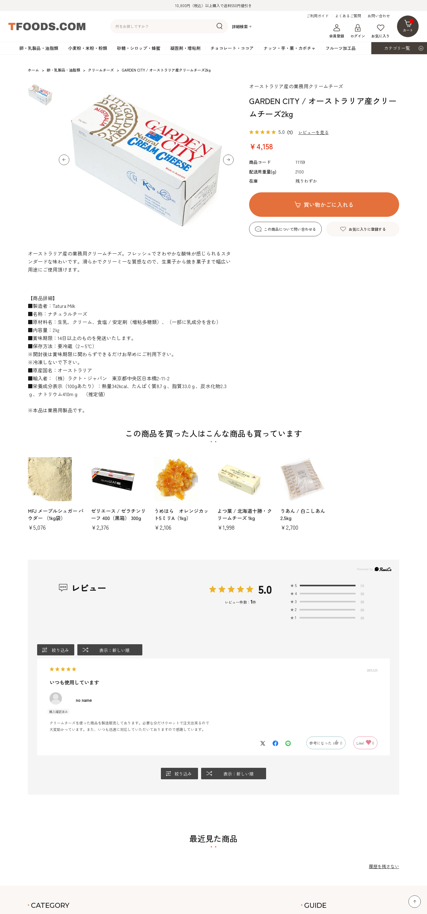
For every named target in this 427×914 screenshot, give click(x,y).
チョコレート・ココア (232, 48)
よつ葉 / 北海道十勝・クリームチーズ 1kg (244, 514)
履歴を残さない (384, 866)
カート (408, 26)
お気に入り (380, 31)
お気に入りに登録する (367, 229)
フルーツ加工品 (341, 48)
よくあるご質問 (348, 16)
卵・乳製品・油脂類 (38, 48)
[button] (64, 160)
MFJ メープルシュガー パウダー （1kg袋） (56, 514)
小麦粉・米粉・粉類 (87, 48)
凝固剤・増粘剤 (185, 48)
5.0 (265, 589)
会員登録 (336, 31)
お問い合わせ (379, 16)
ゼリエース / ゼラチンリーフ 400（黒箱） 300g (118, 514)
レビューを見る (313, 132)
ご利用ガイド (317, 16)
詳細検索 (240, 26)
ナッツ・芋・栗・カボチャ (290, 48)
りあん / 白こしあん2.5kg (302, 514)
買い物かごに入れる (329, 204)
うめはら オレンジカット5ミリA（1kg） (181, 514)
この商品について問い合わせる (290, 229)
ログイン (357, 31)
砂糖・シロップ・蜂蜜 (138, 48)
